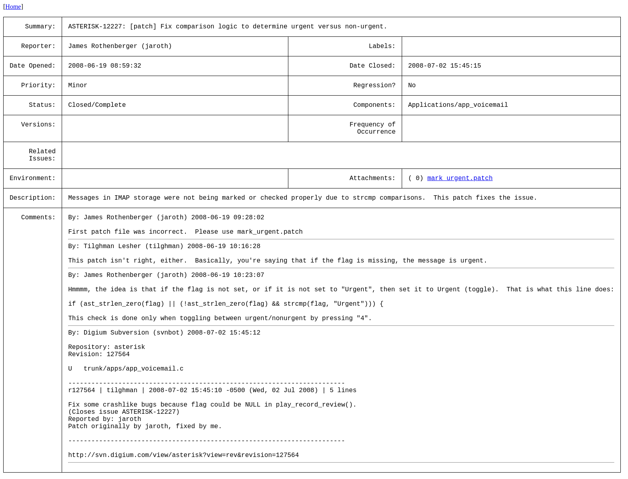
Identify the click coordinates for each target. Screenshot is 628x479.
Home (13, 6)
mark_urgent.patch (460, 178)
